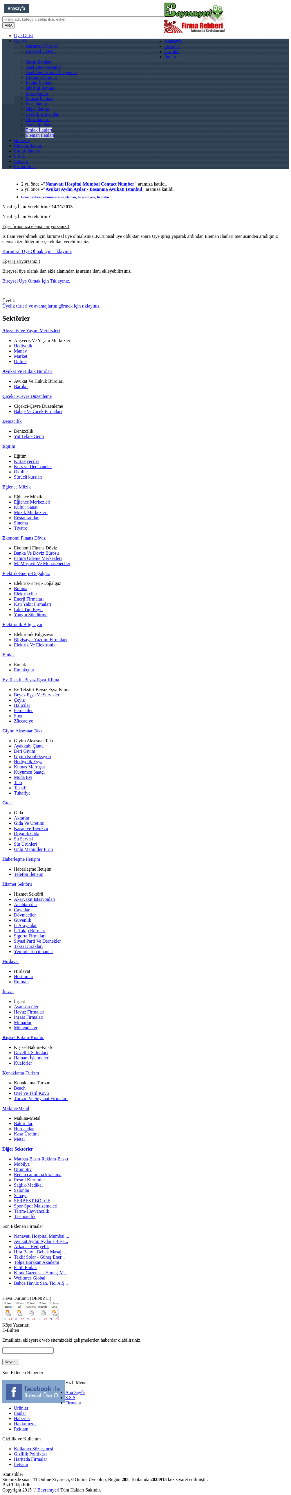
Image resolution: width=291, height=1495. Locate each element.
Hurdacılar (24, 1128)
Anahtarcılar (25, 904)
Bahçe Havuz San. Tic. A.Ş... (41, 1283)
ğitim (8, 446)
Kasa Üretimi (26, 1133)
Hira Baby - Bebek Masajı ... (40, 1251)
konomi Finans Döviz (24, 538)
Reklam (21, 1428)
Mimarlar (22, 1022)
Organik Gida (26, 833)
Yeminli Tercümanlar (33, 951)
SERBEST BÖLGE (32, 1200)
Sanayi (20, 1195)
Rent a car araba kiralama (37, 1174)
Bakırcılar (23, 1123)
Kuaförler (23, 1063)
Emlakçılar (24, 669)
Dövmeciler (25, 914)
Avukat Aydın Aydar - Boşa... (41, 1241)
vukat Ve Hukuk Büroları (27, 371)
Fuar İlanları (37, 103)
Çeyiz (19, 700)
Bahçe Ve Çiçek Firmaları (38, 411)
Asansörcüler (26, 1006)
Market (20, 356)
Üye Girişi (23, 35)
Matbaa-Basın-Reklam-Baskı (41, 1158)
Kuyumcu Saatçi (29, 772)
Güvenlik (22, 920)
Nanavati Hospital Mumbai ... (41, 1236)
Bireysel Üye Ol (41, 51)
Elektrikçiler (25, 593)
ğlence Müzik (16, 486)
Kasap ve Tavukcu (31, 828)
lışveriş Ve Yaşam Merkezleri (31, 330)
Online (20, 361)
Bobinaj (21, 588)
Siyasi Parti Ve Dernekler (37, 941)
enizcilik (12, 421)
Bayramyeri (48, 1489)
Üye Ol (21, 40)
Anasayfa (173, 41)
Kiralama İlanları (41, 77)
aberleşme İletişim (21, 859)
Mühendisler (25, 1027)
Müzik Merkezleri (31, 512)
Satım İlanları (38, 62)
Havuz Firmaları (29, 1011)
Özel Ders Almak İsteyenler (51, 72)
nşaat (8, 991)
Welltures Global (29, 1277)
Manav (20, 350)
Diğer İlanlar (37, 109)
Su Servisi (23, 838)
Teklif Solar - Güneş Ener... (39, 1257)
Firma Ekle (24, 166)
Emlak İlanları (39, 129)
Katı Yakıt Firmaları (32, 604)
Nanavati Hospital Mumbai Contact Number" (91, 184)
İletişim (21, 161)
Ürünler (171, 51)
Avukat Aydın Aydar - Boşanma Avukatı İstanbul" (95, 189)
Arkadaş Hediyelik (31, 1246)
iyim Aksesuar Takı (22, 730)
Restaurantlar (26, 517)
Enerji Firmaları (29, 598)
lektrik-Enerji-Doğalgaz (26, 573)
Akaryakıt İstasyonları (34, 899)
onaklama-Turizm (20, 1072)
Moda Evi (23, 777)
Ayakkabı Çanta (29, 745)
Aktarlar (21, 817)
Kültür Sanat (25, 507)
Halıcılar (22, 705)
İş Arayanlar (37, 93)
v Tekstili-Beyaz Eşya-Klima (30, 679)
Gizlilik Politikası (30, 1453)
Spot (18, 715)
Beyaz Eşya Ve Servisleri (37, 694)
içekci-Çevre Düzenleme (27, 396)
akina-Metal (15, 1108)
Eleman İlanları (40, 135)
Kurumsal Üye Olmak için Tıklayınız (37, 251)
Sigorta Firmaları (30, 935)
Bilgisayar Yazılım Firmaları (40, 639)
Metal (19, 1139)
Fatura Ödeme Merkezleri (38, 558)
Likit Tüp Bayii (28, 609)
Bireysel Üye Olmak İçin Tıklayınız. (36, 280)
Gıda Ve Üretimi (29, 823)
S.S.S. (19, 156)
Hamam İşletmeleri (32, 1057)
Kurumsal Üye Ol (42, 46)
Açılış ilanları (38, 124)
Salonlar (21, 1190)
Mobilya (22, 1164)
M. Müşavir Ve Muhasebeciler (42, 563)
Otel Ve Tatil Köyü (31, 1093)
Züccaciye (23, 720)
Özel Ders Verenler (43, 67)
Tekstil (20, 787)
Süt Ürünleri (25, 844)
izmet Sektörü (17, 884)
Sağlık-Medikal (28, 1185)
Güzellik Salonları (31, 1052)
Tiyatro (21, 528)
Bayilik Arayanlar (42, 114)
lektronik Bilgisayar (22, 624)
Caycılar (22, 909)
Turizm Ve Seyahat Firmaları (41, 1098)
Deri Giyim (24, 751)
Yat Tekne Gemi (29, 436)
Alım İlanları (38, 119)
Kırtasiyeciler (26, 461)
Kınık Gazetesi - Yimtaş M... (40, 1272)
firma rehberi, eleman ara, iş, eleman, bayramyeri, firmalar (65, 197)
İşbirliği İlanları (40, 88)
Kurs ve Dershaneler (33, 466)
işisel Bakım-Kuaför (23, 1037)
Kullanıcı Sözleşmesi (33, 1448)
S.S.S (70, 1397)
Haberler (22, 140)
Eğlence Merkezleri (32, 501)
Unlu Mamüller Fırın (33, 849)
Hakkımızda (25, 1423)
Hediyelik (23, 345)
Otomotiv (23, 1169)
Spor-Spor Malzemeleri (35, 1205)
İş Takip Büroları (30, 930)
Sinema (21, 522)
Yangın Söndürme (30, 614)
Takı (18, 782)
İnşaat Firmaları (29, 1017)
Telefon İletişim (29, 874)
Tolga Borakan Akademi (36, 1262)
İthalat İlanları (39, 82)
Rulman (21, 981)
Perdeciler (23, 710)
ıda (7, 802)
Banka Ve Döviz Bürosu (36, 553)
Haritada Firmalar (30, 1459)
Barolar (21, 386)
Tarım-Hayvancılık (31, 1211)
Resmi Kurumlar (29, 1179)
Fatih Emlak (25, 1267)
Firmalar (172, 46)
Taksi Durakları (28, 946)
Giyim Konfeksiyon (32, 756)
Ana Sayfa (75, 1392)
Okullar (21, 471)
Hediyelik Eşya (28, 761)
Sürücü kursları (28, 477)
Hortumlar (23, 976)
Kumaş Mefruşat (29, 766)
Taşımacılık (24, 1216)
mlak (8, 654)
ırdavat (10, 961)
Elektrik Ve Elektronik (35, 644)
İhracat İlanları (39, 98)
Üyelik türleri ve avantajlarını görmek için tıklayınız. (51, 305)
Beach (20, 1088)
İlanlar (170, 56)
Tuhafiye (22, 792)
